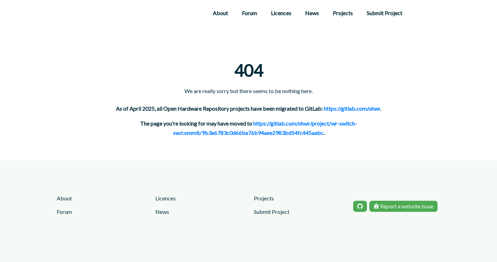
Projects (343, 13)
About (220, 13)
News (312, 13)
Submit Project (384, 13)
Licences (281, 13)
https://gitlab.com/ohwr (352, 108)
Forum (249, 13)
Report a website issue (403, 206)
